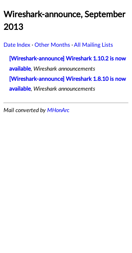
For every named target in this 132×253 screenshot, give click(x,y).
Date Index (17, 45)
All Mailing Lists (93, 45)
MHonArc (58, 110)
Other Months (52, 45)
